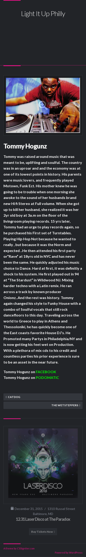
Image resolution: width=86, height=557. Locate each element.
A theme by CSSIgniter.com (19, 548)
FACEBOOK (46, 371)
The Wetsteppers (64, 405)
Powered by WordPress (69, 552)
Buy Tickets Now (42, 531)
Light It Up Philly (43, 13)
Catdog (14, 397)
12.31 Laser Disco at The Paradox (43, 519)
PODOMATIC (47, 377)
